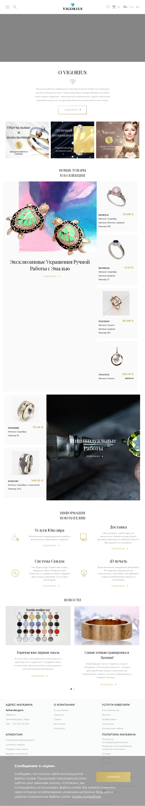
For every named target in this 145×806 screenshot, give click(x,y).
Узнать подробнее (86, 796)
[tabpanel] (38, 630)
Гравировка (109, 707)
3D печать (59, 711)
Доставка (107, 745)
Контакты (59, 716)
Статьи (57, 707)
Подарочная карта (17, 736)
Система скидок (15, 732)
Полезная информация (20, 727)
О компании (61, 697)
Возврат (107, 750)
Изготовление (110, 697)
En (137, 7)
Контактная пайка (112, 716)
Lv (129, 7)
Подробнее (49, 533)
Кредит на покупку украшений (17, 743)
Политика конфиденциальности (115, 728)
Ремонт (106, 702)
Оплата (106, 741)
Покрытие (108, 711)
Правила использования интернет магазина (117, 735)
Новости (59, 702)
